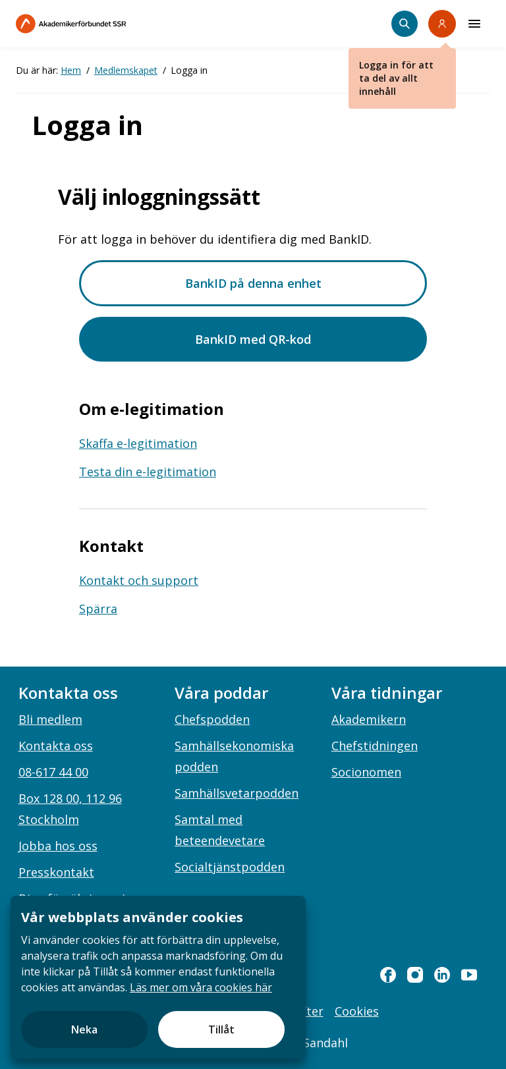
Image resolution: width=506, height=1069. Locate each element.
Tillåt (221, 1029)
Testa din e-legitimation (147, 472)
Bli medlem (50, 719)
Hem (71, 70)
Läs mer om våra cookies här (201, 987)
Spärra (98, 609)
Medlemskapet (125, 70)
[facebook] (388, 975)
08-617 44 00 (53, 772)
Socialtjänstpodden (230, 867)
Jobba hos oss (58, 846)
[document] (158, 977)
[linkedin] (442, 975)
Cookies (357, 1011)
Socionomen (366, 772)
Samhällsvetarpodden (236, 793)
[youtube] (469, 975)
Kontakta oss (55, 746)
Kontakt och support (138, 580)
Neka (84, 1029)
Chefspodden (212, 719)
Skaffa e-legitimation (138, 443)
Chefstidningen (374, 746)
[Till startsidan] (99, 24)
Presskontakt (56, 872)
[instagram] (415, 975)
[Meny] (474, 24)
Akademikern (368, 719)
